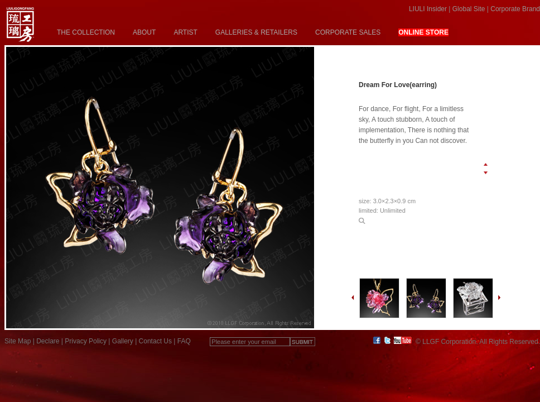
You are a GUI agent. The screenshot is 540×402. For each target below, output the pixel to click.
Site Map (17, 341)
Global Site (468, 9)
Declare (47, 341)
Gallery (122, 341)
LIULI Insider (428, 9)
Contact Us (155, 341)
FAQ (184, 341)
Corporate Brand (515, 9)
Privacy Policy (86, 341)
